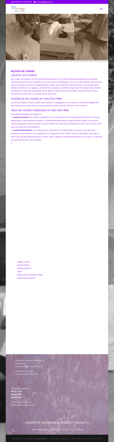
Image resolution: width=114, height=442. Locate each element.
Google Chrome (23, 262)
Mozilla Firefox (23, 265)
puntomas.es (41, 438)
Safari (19, 271)
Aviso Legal (36, 429)
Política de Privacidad (52, 429)
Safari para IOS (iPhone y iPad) (30, 275)
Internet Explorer (24, 268)
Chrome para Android (26, 278)
